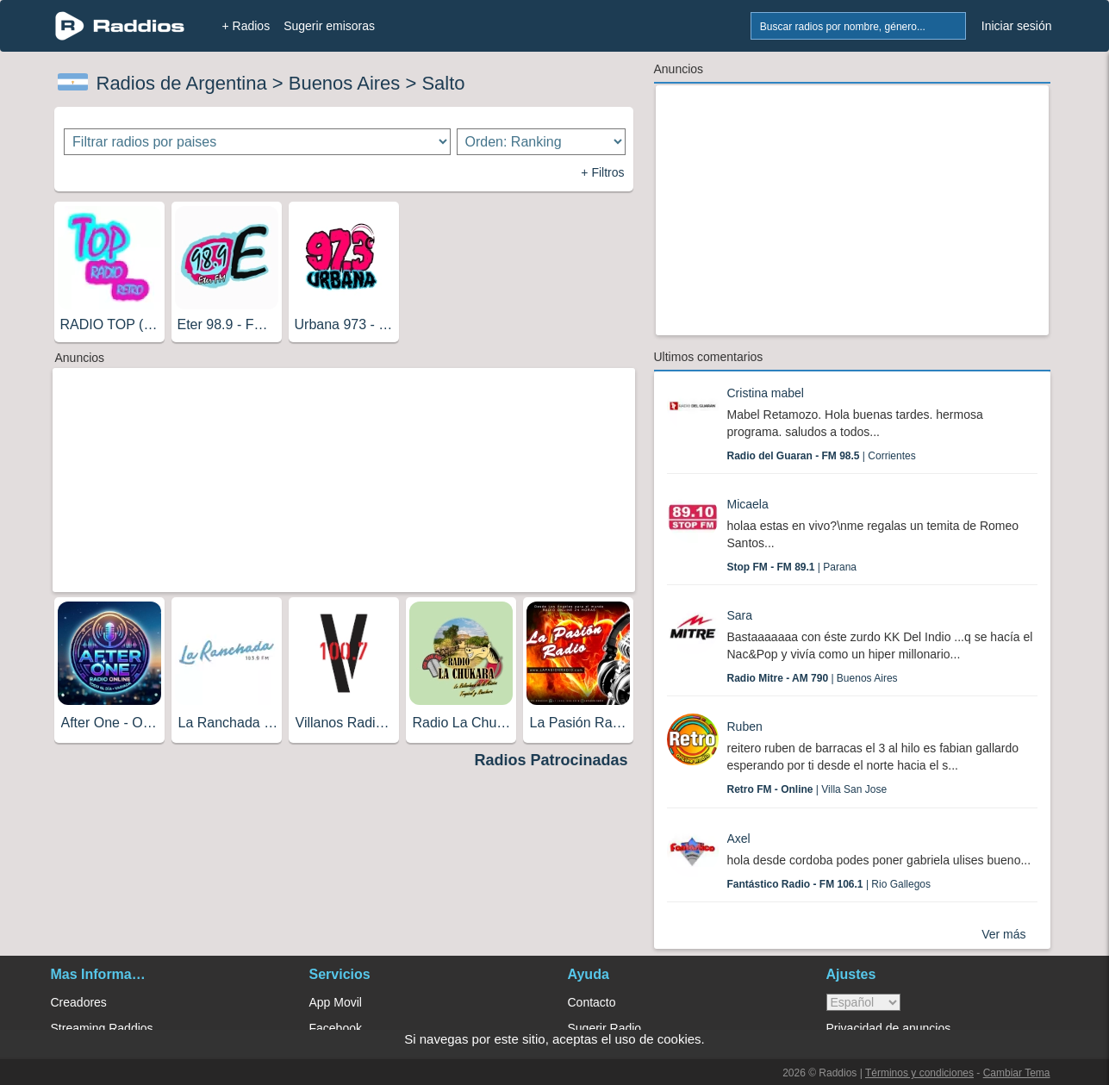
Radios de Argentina (182, 83)
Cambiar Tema (1016, 1073)
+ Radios (246, 26)
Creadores (79, 1002)
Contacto (592, 1002)
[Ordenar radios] (541, 141)
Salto (442, 83)
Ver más (1003, 934)
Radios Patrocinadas (550, 760)
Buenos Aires (345, 83)
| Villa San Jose (807, 789)
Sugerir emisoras (329, 26)
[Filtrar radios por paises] (257, 141)
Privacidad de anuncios (888, 1028)
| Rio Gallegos (829, 884)
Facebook (335, 1028)
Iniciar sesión (1016, 26)
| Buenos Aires (812, 678)
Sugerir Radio (605, 1028)
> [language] (863, 1002)
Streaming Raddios (102, 1028)
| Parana (792, 567)
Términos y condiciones (919, 1073)
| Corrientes (821, 456)
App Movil (335, 1002)
